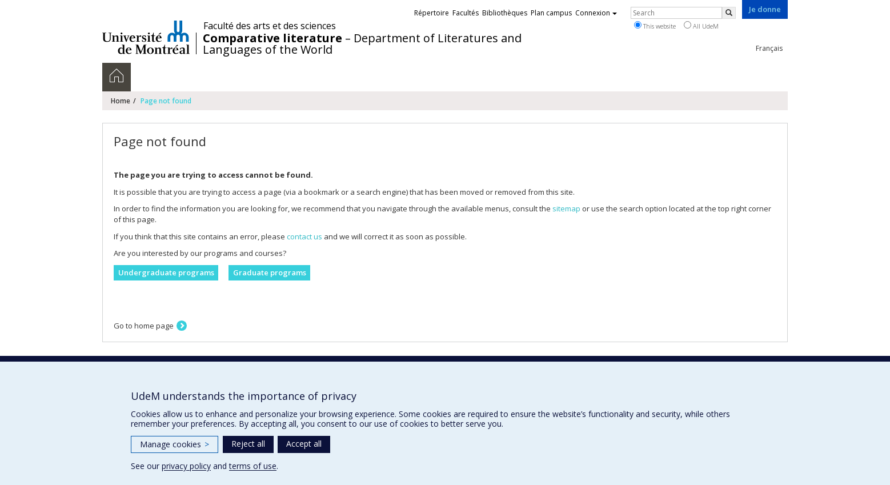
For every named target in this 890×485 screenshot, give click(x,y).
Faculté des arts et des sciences (269, 25)
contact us (304, 236)
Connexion (596, 13)
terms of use (252, 465)
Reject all (248, 443)
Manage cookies (174, 444)
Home (120, 101)
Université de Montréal (146, 37)
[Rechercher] (729, 13)
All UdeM (701, 25)
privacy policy (186, 465)
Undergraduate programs (166, 272)
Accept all (304, 443)
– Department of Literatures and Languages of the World (362, 44)
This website (655, 25)
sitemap (566, 208)
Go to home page (144, 325)
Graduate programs (269, 272)
